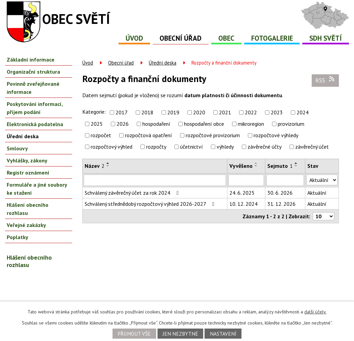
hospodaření (156, 123)
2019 (173, 112)
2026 (123, 123)
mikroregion (251, 123)
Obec (226, 38)
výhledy (225, 146)
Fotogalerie (272, 38)
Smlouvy (17, 148)
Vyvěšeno (241, 165)
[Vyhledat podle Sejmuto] (285, 180)
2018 (147, 112)
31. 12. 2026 (281, 203)
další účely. (315, 312)
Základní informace (30, 59)
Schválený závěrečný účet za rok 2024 (133, 192)
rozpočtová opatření (148, 135)
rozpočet (101, 135)
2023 (277, 112)
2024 (303, 112)
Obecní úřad (181, 38)
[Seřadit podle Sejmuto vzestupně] (296, 163)
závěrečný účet (312, 146)
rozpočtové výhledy (276, 135)
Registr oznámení (28, 172)
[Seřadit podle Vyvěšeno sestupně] (256, 165)
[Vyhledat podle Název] (155, 180)
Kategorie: (94, 111)
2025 (97, 123)
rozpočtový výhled (111, 146)
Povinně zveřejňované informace (33, 87)
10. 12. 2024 (243, 203)
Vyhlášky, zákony (27, 160)
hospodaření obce (204, 123)
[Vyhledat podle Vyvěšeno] (246, 180)
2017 (122, 112)
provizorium (291, 123)
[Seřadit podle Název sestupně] (108, 165)
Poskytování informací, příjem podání (34, 108)
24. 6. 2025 (242, 192)
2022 (251, 112)
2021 (225, 112)
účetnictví (191, 146)
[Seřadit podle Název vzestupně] (108, 163)
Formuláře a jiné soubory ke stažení (37, 188)
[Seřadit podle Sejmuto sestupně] (296, 165)
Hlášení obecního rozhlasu (27, 208)
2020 (199, 112)
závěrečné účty (264, 146)
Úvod (134, 38)
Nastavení (223, 333)
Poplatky (17, 237)
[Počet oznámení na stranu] (323, 216)
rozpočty (156, 146)
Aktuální (316, 192)
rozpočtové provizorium (213, 135)
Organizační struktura (33, 71)
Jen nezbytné (180, 333)
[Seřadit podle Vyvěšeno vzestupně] (256, 163)
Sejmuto (280, 165)
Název (94, 165)
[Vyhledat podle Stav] (322, 180)
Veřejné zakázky (26, 225)
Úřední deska (162, 63)
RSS (325, 80)
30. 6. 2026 (280, 192)
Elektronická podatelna (35, 124)
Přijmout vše (134, 333)
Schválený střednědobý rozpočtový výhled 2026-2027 (151, 203)
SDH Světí (325, 38)
